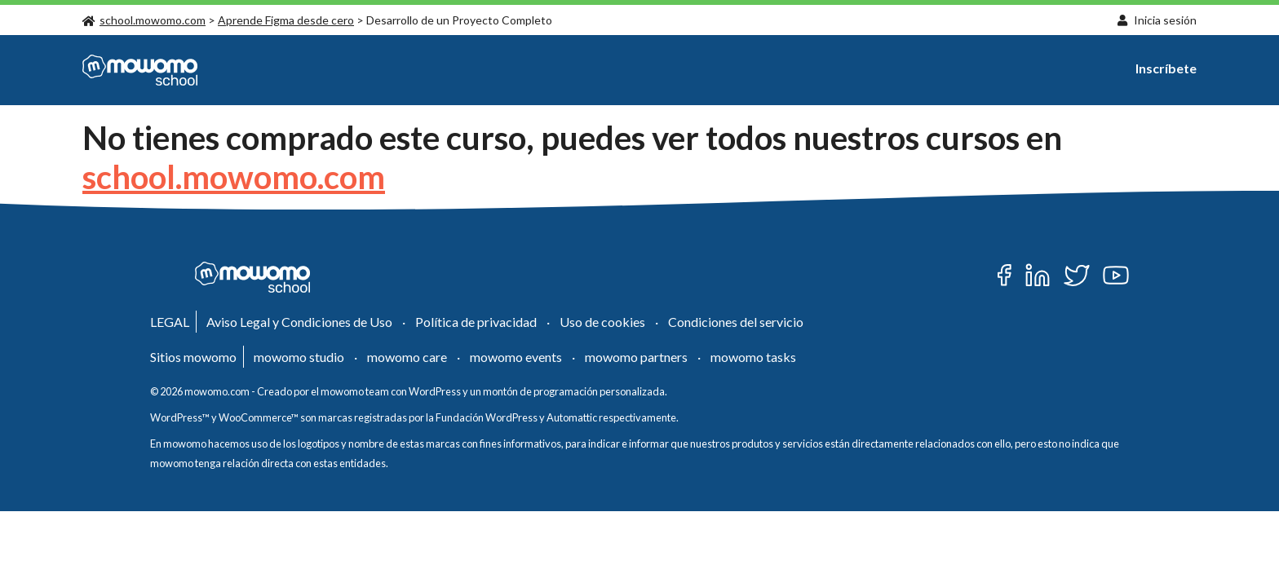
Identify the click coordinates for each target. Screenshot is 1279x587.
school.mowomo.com (144, 20)
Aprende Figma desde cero (286, 20)
